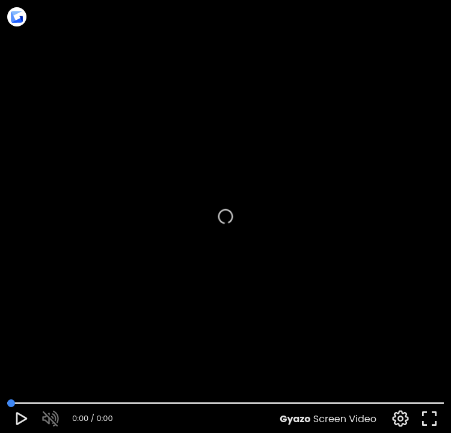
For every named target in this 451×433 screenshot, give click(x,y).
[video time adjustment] (225, 403)
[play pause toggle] (21, 418)
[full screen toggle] (429, 418)
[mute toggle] (50, 418)
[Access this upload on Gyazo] (16, 18)
